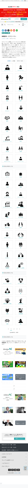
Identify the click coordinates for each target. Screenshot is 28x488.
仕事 (21, 131)
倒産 (7, 217)
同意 (25, 0)
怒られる (7, 227)
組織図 (7, 268)
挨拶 (21, 227)
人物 (7, 247)
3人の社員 (20, 217)
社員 (21, 121)
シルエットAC (5, 38)
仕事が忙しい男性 (7, 303)
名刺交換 (21, 237)
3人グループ (21, 283)
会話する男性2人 (21, 207)
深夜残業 (21, 313)
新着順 (9, 60)
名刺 (7, 323)
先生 (21, 141)
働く (21, 80)
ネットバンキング (7, 283)
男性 (7, 100)
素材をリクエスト (19, 438)
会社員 (7, 151)
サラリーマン (7, 70)
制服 (21, 177)
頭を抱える (20, 303)
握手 (21, 100)
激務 (21, 187)
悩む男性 (21, 90)
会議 (21, 151)
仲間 (7, 313)
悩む (7, 131)
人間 (7, 80)
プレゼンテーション (7, 141)
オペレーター (7, 197)
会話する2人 (21, 257)
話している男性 (20, 268)
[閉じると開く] (1, 483)
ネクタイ (7, 110)
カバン (7, 177)
